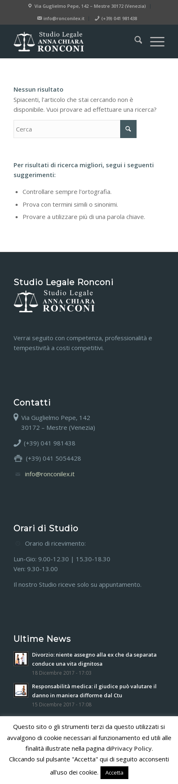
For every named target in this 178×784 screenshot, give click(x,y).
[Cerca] (134, 41)
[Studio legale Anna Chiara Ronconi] (74, 41)
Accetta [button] (114, 772)
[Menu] (153, 41)
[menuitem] (86, 6)
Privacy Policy (131, 748)
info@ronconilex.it (50, 474)
